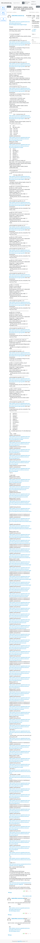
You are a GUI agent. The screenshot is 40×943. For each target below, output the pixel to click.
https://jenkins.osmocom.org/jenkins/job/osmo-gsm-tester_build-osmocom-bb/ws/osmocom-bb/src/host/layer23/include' (19, 481)
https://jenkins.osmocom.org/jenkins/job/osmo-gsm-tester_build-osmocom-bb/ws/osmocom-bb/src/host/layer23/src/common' (19, 694)
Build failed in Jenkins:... (12, 12)
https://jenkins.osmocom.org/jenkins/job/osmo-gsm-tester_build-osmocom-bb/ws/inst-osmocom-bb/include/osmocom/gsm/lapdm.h (20, 117)
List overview (3, 8)
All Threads (3, 13)
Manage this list (27, 3)
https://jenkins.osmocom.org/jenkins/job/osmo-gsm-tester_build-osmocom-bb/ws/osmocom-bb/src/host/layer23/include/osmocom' (19, 488)
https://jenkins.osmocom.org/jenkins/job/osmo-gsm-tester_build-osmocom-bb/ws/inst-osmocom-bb (20, 854)
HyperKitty (19, 941)
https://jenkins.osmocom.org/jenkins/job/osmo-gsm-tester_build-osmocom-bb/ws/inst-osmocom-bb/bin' (20, 733)
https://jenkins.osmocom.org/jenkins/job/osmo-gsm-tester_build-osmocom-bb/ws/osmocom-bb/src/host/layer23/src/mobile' (19, 146)
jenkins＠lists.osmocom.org (18, 15)
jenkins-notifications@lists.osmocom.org (35, 22)
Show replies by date (27, 896)
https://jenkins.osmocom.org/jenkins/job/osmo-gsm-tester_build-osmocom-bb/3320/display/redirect (19, 909)
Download (3, 19)
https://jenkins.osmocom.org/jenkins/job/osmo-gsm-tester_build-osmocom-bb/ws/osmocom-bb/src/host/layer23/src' (19, 444)
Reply (10, 892)
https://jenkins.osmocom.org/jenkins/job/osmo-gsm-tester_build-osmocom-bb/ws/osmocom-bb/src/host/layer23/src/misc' (19, 139)
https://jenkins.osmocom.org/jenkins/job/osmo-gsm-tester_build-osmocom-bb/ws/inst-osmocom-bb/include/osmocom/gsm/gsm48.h (20, 43)
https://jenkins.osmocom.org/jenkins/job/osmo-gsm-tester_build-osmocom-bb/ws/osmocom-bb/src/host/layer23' (19, 463)
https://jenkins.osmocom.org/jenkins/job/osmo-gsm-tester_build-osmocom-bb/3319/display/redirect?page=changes (19, 23)
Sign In (34, 1)
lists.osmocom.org (6, 3)
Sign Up (34, 4)
